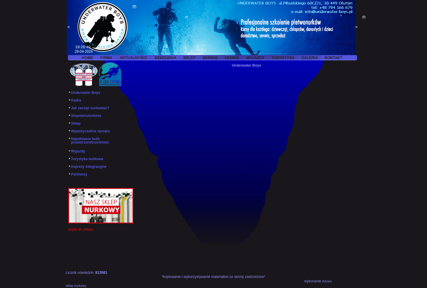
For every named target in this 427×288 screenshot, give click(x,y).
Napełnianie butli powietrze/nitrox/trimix (88, 140)
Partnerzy (77, 174)
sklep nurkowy (76, 285)
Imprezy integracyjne (87, 167)
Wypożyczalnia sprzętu (89, 131)
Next (356, 27)
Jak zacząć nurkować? (88, 108)
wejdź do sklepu (80, 229)
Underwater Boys (84, 93)
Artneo (327, 281)
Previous (69, 27)
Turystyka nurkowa (85, 159)
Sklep (74, 123)
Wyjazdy (76, 151)
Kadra (74, 100)
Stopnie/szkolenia (84, 116)
